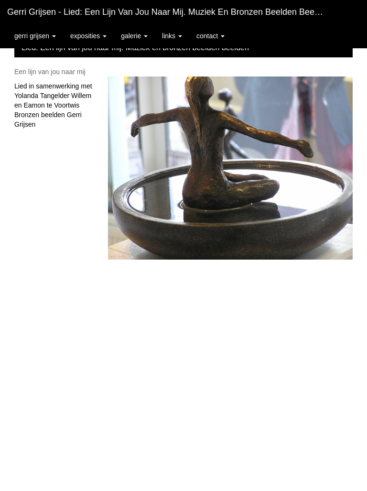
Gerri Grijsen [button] (35, 36)
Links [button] (172, 36)
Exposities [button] (88, 36)
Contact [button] (210, 36)
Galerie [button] (134, 36)
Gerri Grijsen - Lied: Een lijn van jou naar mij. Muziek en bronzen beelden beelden (169, 12)
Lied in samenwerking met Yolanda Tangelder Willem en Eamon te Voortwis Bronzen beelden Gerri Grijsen (53, 105)
